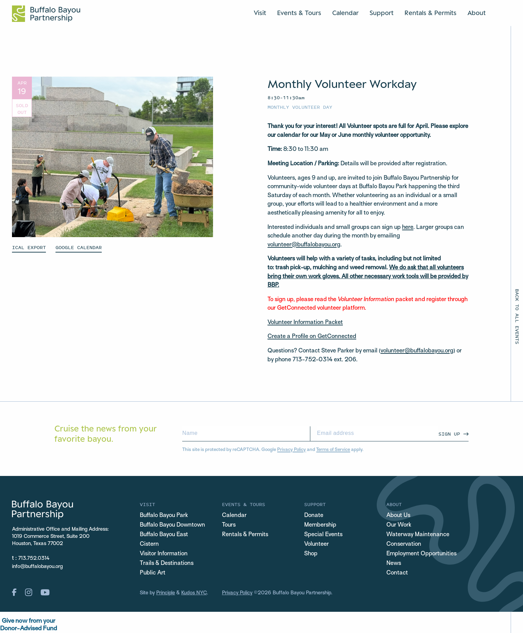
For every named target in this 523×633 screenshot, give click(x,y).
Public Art (152, 573)
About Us (398, 515)
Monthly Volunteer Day (299, 107)
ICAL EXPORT (29, 247)
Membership (320, 525)
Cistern (149, 544)
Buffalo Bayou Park (164, 515)
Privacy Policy (291, 450)
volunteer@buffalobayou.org (303, 245)
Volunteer (316, 544)
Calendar (345, 12)
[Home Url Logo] (46, 13)
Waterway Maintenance (417, 535)
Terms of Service (333, 450)
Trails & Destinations (167, 563)
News (393, 563)
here (407, 227)
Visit (260, 12)
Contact (397, 573)
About (477, 12)
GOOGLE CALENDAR (78, 247)
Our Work (398, 525)
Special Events (323, 535)
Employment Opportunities (421, 554)
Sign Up (449, 433)
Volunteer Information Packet (305, 322)
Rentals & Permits (430, 12)
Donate (313, 515)
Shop (310, 554)
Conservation (403, 544)
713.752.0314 (34, 558)
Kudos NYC (194, 593)
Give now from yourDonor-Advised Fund (28, 625)
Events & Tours (299, 12)
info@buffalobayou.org (37, 566)
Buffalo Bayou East (164, 535)
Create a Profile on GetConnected (311, 336)
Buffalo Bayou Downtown (172, 525)
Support (382, 12)
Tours (229, 525)
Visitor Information (164, 554)
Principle (165, 593)
